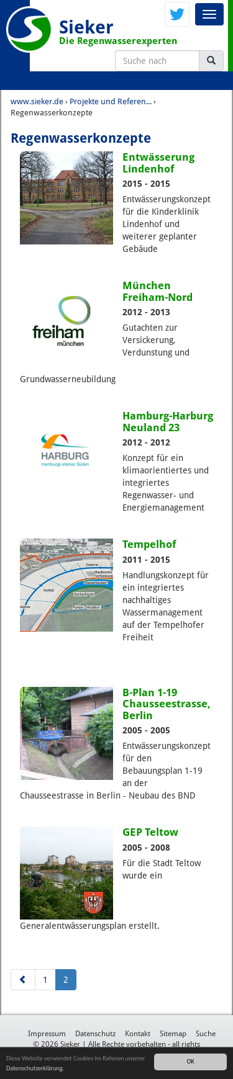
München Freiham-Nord (157, 291)
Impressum (47, 1033)
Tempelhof (149, 544)
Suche (206, 1033)
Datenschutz (95, 1033)
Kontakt (137, 1033)
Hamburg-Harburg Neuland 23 (167, 421)
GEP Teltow (150, 832)
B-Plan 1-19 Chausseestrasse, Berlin (166, 704)
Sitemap (173, 1033)
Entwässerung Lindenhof (158, 162)
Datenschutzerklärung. (35, 1068)
